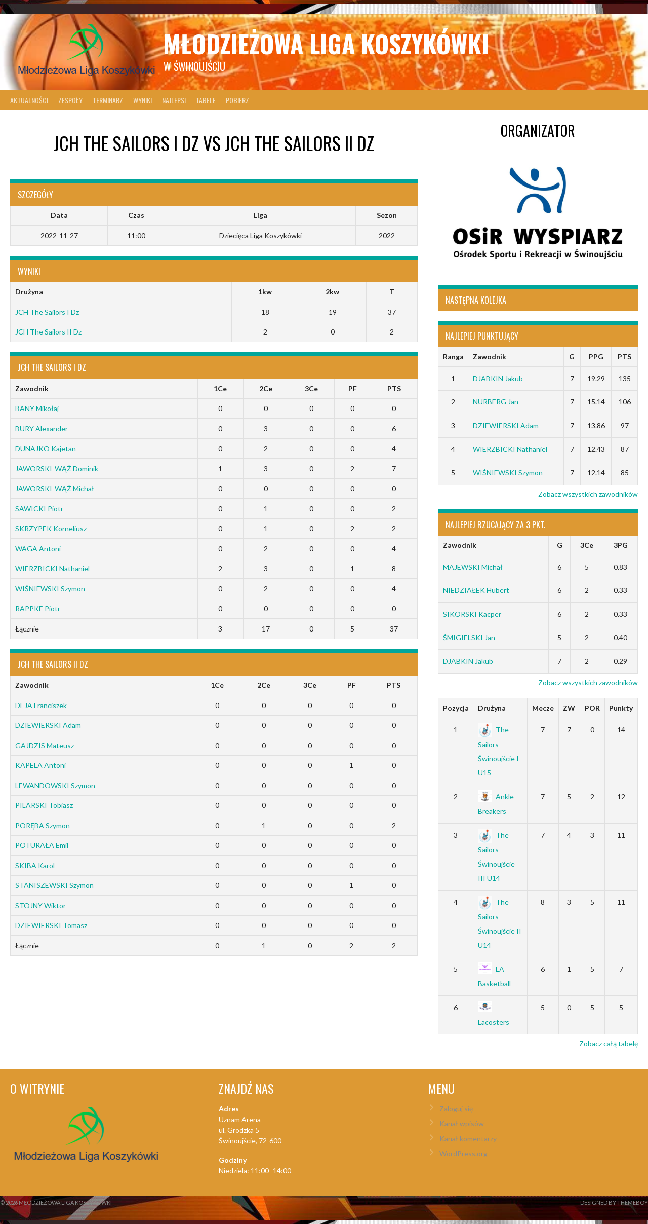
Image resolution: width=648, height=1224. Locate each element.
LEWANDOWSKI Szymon (55, 785)
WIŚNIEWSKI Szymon (50, 588)
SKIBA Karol (35, 865)
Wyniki (142, 100)
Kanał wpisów (461, 1123)
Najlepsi (174, 100)
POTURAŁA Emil (41, 845)
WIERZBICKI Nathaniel (52, 568)
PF (352, 388)
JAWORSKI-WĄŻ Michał (54, 488)
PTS (394, 388)
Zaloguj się (456, 1108)
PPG (596, 356)
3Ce (311, 388)
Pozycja (456, 707)
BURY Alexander (41, 428)
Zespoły (70, 100)
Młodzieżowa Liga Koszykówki (326, 43)
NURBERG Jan (495, 401)
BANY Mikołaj (37, 408)
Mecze (543, 707)
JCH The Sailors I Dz (47, 312)
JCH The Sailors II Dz (48, 331)
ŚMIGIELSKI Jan (469, 637)
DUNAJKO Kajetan (45, 448)
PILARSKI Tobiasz (44, 805)
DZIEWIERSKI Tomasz (51, 925)
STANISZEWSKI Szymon (54, 885)
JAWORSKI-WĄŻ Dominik (56, 468)
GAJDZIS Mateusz (44, 745)
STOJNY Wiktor (40, 905)
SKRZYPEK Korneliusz (51, 528)
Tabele (206, 100)
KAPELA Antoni (40, 765)
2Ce (265, 388)
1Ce (220, 388)
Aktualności (29, 100)
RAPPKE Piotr (37, 608)
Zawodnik (32, 388)
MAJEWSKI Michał (473, 567)
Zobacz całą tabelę (608, 1043)
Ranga (453, 356)
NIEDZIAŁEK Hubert (476, 590)
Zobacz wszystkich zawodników (588, 494)
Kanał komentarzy (468, 1138)
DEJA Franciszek (41, 705)
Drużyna (492, 707)
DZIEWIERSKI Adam (48, 725)
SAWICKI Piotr (39, 508)
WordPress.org (463, 1153)
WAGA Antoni (38, 548)
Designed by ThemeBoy (614, 1202)
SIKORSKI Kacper (472, 614)
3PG (621, 545)
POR (592, 707)
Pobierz (237, 100)
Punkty (621, 707)
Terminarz (108, 100)
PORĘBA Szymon (42, 825)
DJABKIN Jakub (498, 378)
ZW (569, 707)
